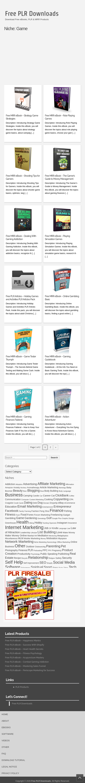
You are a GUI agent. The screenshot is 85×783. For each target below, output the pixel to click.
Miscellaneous (11, 538)
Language (62, 528)
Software (12, 567)
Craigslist (9, 503)
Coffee (71, 496)
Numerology (51, 542)
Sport (48, 567)
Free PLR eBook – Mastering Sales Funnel (25, 666)
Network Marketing (19, 541)
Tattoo (66, 568)
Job (46, 528)
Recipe (17, 558)
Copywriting (61, 499)
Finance (57, 510)
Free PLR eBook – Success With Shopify (24, 645)
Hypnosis (53, 523)
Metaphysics (62, 536)
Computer (25, 500)
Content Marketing (36, 500)
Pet (63, 546)
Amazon (9, 487)
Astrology (62, 488)
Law (68, 528)
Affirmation (70, 484)
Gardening (31, 518)
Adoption (19, 484)
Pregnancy (56, 550)
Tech (72, 567)
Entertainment (47, 507)
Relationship (38, 557)
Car (41, 496)
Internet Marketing (24, 527)
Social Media (64, 562)
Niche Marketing (40, 542)
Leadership (25, 532)
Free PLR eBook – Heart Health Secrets (24, 649)
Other (20, 546)
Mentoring (53, 536)
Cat (53, 495)
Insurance (72, 523)
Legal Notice (9, 766)
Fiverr (18, 515)
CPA (71, 499)
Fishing (68, 511)
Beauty (18, 490)
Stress (55, 567)
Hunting (46, 523)
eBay (61, 502)
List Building (47, 532)
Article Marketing (49, 487)
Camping (27, 495)
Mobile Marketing (32, 538)
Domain (46, 503)
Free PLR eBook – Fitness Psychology (23, 653)
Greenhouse (10, 523)
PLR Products (22, 687)
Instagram (62, 522)
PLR (30, 550)
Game (20, 518)
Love (59, 532)
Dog (40, 502)
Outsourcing (40, 547)
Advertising (30, 484)
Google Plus (57, 518)
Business (14, 494)
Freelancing (57, 514)
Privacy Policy (10, 773)
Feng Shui (44, 511)
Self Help (14, 562)
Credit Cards (18, 503)
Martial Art (32, 535)
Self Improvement (31, 563)
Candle (36, 496)
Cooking (48, 499)
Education (11, 506)
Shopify (50, 563)
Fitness (10, 514)
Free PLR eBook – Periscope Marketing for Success (30, 670)
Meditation (43, 535)
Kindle (55, 528)
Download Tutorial (13, 760)
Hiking (31, 523)
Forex (30, 514)
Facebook (11, 510)
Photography (11, 550)
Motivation (52, 538)
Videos (6, 740)
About (5, 721)
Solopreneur (25, 568)
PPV (49, 550)
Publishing (63, 553)
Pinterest (22, 550)
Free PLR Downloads (32, 13)
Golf (48, 518)
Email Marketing (29, 506)
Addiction (10, 484)
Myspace (62, 538)
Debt (35, 503)
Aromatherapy (33, 487)
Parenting (53, 546)
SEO (42, 562)
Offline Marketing (63, 542)
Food (24, 514)
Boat (42, 491)
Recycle (24, 558)
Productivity (23, 553)
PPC (44, 550)
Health (22, 522)
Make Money (69, 532)
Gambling (10, 518)
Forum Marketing (42, 515)
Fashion (35, 511)
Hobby (38, 522)
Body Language (65, 491)
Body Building (51, 491)
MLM (20, 538)
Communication (13, 499)
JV (50, 528)
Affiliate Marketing (51, 484)
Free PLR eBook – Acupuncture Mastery (24, 657)
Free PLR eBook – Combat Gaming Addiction (27, 662)
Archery (23, 488)
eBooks (6, 727)
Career (47, 495)
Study (60, 568)
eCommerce (69, 503)
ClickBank (62, 495)
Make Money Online (16, 535)
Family (21, 511)
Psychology (35, 554)
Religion (52, 558)
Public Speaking (48, 554)
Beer (25, 491)
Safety (59, 558)
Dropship (53, 503)
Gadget (66, 515)
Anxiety (16, 487)
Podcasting (37, 550)
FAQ (4, 753)
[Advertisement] (44, 59)
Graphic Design (68, 518)
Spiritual (37, 567)
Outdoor (30, 546)
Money (43, 538)
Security (67, 557)
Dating (28, 502)
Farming (27, 511)
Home (5, 714)
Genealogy (41, 518)
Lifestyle (34, 533)
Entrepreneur (62, 506)
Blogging (33, 490)
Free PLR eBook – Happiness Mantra (23, 640)
